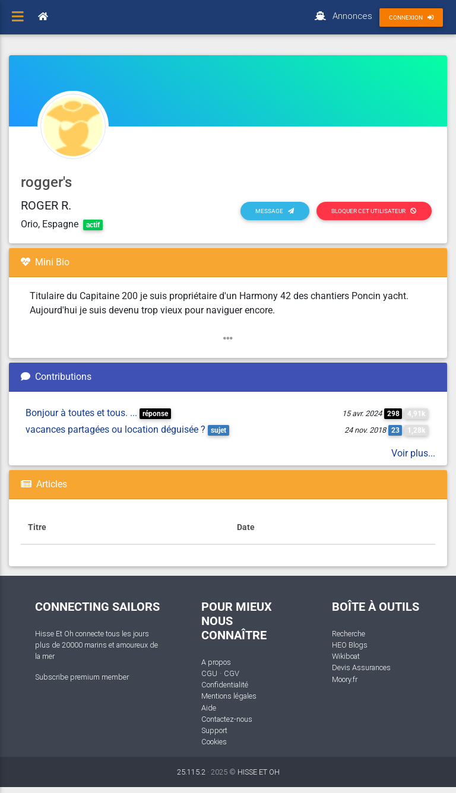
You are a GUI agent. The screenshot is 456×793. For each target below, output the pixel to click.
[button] (228, 338)
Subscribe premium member (82, 677)
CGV (231, 673)
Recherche (348, 634)
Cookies (214, 742)
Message (274, 211)
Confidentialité (224, 685)
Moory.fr (344, 679)
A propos (216, 662)
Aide (208, 708)
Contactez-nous (226, 719)
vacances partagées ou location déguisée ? (115, 429)
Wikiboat (346, 656)
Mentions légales (228, 696)
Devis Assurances (361, 667)
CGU (209, 673)
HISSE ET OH (259, 772)
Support (214, 730)
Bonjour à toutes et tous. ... (81, 412)
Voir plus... (413, 453)
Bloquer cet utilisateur (373, 211)
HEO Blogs (350, 645)
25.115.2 (191, 772)
